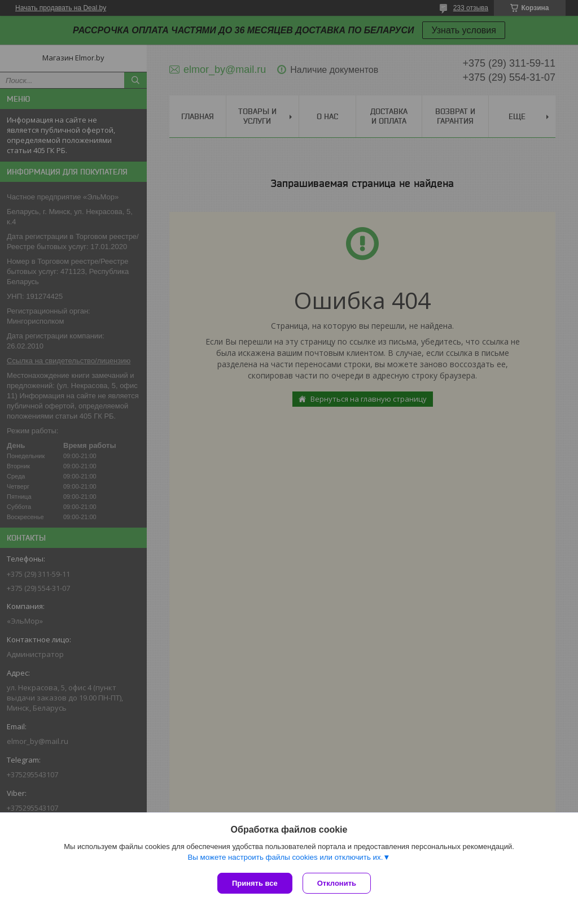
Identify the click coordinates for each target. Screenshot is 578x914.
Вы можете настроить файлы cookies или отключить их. (285, 858)
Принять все (255, 883)
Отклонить (337, 883)
